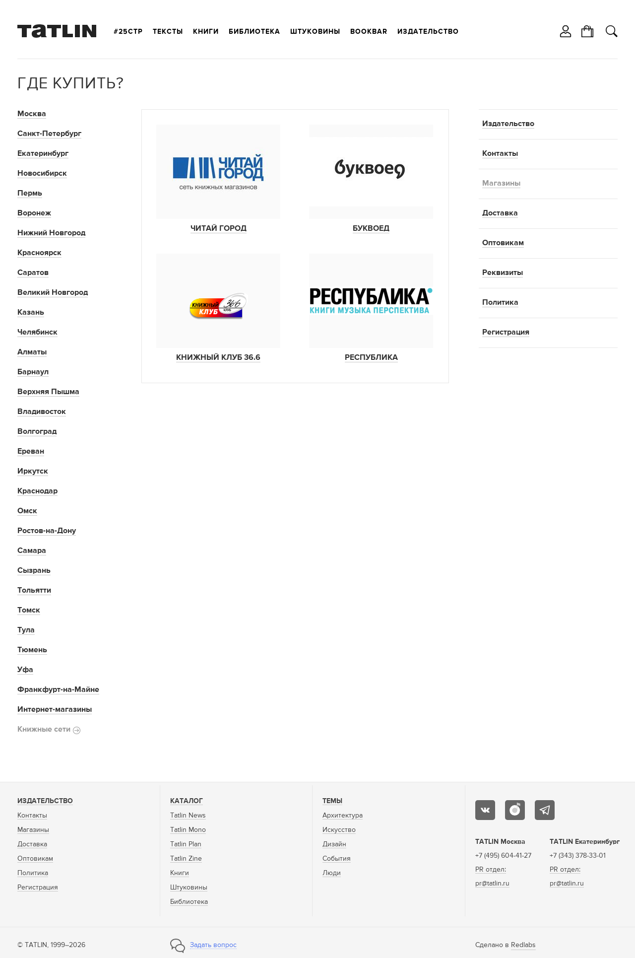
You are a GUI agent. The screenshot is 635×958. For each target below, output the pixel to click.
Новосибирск (42, 174)
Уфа (25, 670)
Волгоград (37, 432)
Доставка (500, 213)
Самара (31, 551)
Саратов (33, 273)
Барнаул (33, 372)
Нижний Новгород (51, 233)
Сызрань (34, 571)
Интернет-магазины (54, 710)
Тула (26, 630)
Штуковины (315, 31)
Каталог (186, 801)
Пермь (29, 194)
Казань (30, 313)
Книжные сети (48, 730)
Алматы (32, 352)
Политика (500, 303)
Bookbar (368, 31)
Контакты (500, 154)
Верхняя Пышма (48, 392)
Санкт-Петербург (49, 134)
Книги (206, 31)
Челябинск (37, 333)
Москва (31, 114)
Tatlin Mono (188, 829)
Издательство (428, 31)
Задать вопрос (213, 945)
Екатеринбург (42, 154)
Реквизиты (502, 273)
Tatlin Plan (185, 844)
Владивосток (41, 412)
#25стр (128, 31)
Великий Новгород (52, 293)
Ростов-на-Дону (46, 531)
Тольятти (34, 591)
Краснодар (37, 491)
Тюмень (32, 650)
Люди (331, 873)
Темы (332, 801)
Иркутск (32, 472)
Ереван (30, 452)
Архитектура (342, 815)
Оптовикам (503, 243)
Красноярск (39, 253)
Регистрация (505, 333)
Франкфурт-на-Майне (58, 690)
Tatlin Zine (186, 858)
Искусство (339, 829)
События (336, 858)
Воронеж (34, 213)
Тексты (168, 31)
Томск (28, 611)
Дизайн (334, 844)
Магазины (501, 184)
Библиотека (254, 31)
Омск (27, 511)
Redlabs (523, 945)
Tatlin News (188, 815)
